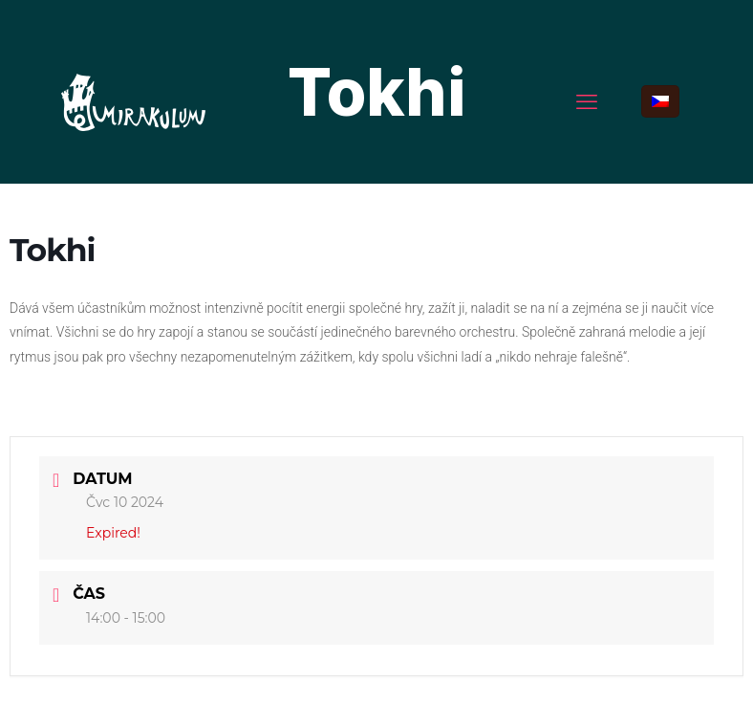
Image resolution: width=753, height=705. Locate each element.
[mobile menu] (586, 101)
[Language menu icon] (660, 101)
